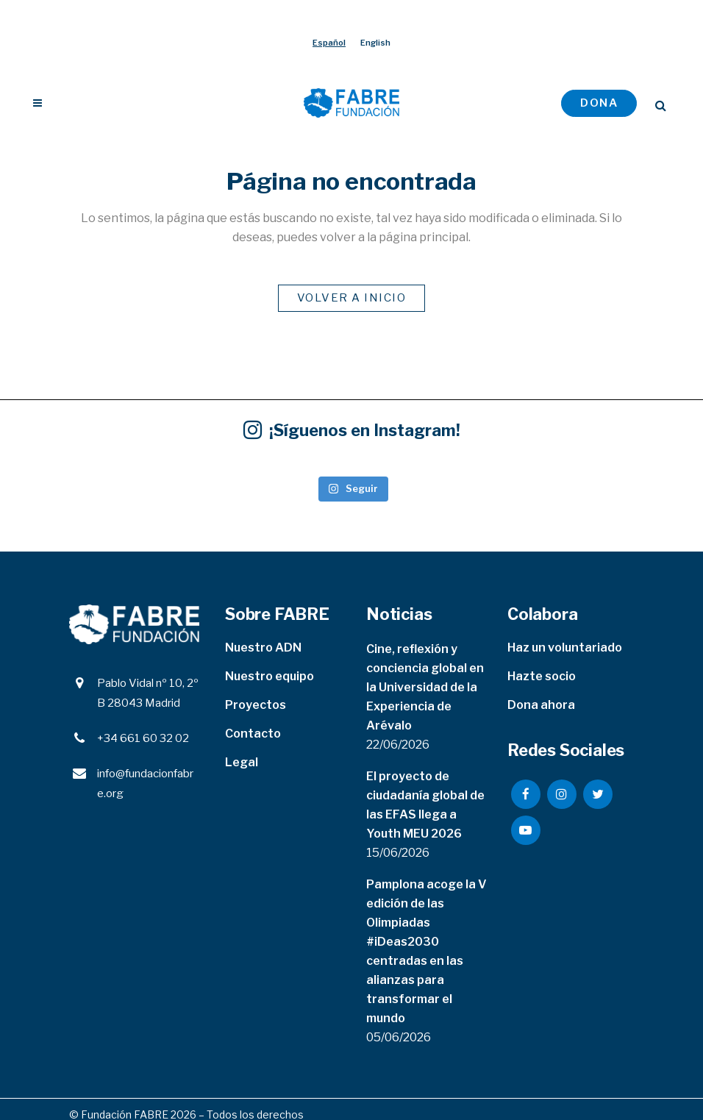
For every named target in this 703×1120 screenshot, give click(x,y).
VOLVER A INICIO (352, 297)
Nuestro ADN (263, 647)
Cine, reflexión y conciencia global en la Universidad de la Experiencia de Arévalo (425, 687)
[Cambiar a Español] (329, 42)
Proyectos (255, 705)
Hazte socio (541, 676)
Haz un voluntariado (564, 647)
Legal (241, 762)
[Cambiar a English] (375, 42)
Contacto (253, 734)
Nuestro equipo (269, 676)
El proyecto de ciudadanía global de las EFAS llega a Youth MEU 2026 (425, 805)
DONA (599, 103)
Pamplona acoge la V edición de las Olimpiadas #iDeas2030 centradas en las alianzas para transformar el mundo (426, 951)
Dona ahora (541, 705)
